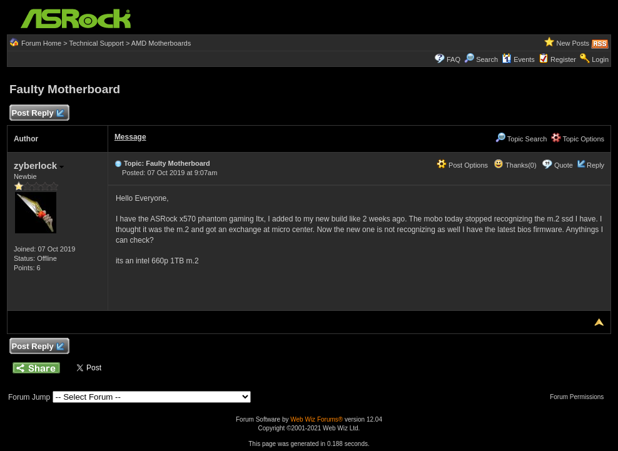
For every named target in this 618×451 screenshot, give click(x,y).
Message (130, 137)
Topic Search (521, 139)
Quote (563, 165)
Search (487, 59)
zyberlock (39, 165)
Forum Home (41, 43)
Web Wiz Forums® (316, 419)
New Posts (572, 43)
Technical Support (96, 43)
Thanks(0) (515, 165)
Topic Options (578, 139)
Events (518, 59)
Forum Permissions (580, 396)
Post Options (462, 165)
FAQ (453, 59)
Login (600, 59)
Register (563, 59)
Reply (595, 165)
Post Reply (37, 113)
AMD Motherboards (161, 43)
